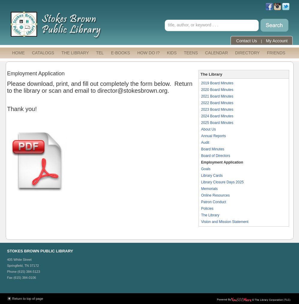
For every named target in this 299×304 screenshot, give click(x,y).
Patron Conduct (213, 202)
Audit (205, 142)
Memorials (209, 189)
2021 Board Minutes (217, 96)
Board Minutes (212, 149)
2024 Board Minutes (217, 116)
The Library (210, 215)
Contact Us (246, 40)
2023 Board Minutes (217, 109)
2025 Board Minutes (217, 123)
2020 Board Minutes (217, 90)
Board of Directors (215, 156)
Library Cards (212, 175)
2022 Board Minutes (217, 103)
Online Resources (215, 195)
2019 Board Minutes (217, 83)
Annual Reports (213, 136)
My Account (277, 40)
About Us (208, 129)
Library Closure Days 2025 (222, 182)
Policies (207, 208)
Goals (206, 169)
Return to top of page (27, 298)
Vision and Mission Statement (225, 222)
